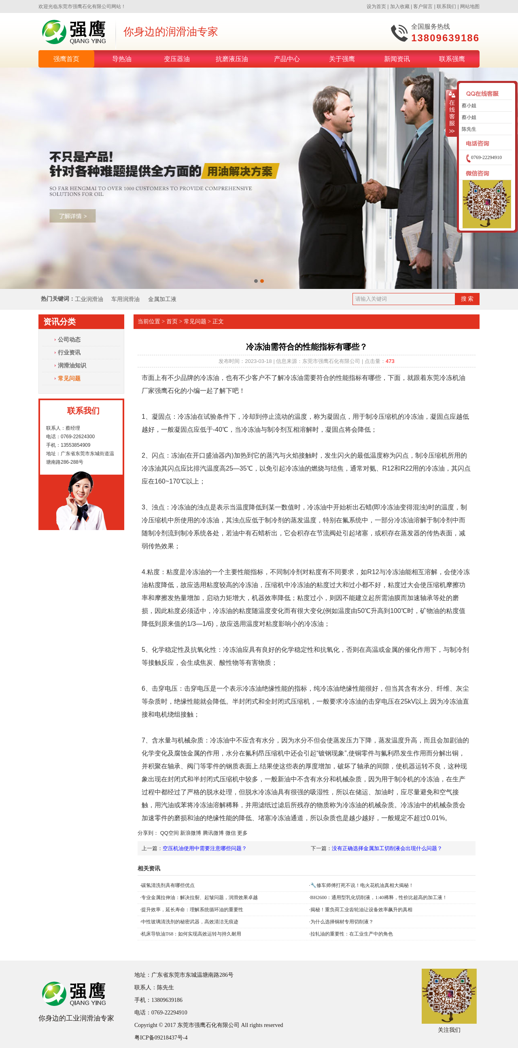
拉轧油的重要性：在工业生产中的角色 (351, 934)
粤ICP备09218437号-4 (160, 1038)
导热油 (122, 58)
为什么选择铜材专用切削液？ (342, 922)
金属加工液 (162, 299)
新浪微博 (190, 833)
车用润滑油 (126, 299)
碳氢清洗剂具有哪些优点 (168, 885)
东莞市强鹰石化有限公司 (84, 6)
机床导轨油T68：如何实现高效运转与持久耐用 (191, 934)
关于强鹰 (342, 58)
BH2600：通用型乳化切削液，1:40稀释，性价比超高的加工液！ (378, 897)
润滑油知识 (72, 365)
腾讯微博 (213, 833)
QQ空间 (169, 833)
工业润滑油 (89, 299)
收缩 (451, 113)
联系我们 (446, 6)
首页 (172, 321)
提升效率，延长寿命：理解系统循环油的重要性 (192, 909)
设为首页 (376, 6)
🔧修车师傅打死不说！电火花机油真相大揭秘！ (362, 885)
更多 (242, 833)
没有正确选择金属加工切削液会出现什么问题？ (387, 848)
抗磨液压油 (232, 58)
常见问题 (69, 378)
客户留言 (423, 6)
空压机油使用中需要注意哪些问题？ (205, 848)
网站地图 (470, 6)
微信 (230, 833)
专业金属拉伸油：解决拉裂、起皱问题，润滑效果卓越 (199, 897)
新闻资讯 (397, 58)
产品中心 (287, 58)
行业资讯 (69, 352)
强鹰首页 (66, 58)
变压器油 (177, 58)
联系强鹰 (452, 58)
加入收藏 (400, 6)
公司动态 (69, 339)
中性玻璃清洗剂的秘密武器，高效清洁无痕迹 (189, 922)
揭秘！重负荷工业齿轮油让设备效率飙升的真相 (361, 909)
